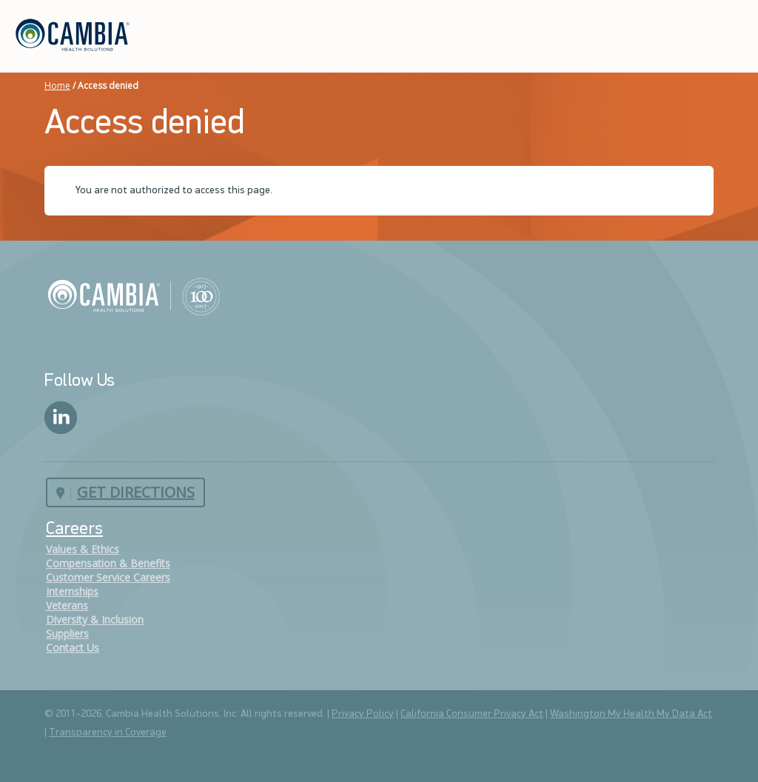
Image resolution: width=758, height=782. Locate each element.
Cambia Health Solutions (133, 295)
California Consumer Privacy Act (471, 714)
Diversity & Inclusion (95, 619)
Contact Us (72, 648)
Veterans (67, 605)
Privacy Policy (363, 714)
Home (57, 85)
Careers (74, 529)
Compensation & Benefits (108, 563)
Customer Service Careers (108, 577)
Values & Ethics (82, 549)
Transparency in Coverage (108, 732)
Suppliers (67, 633)
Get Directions (136, 492)
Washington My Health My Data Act (631, 714)
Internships (72, 591)
